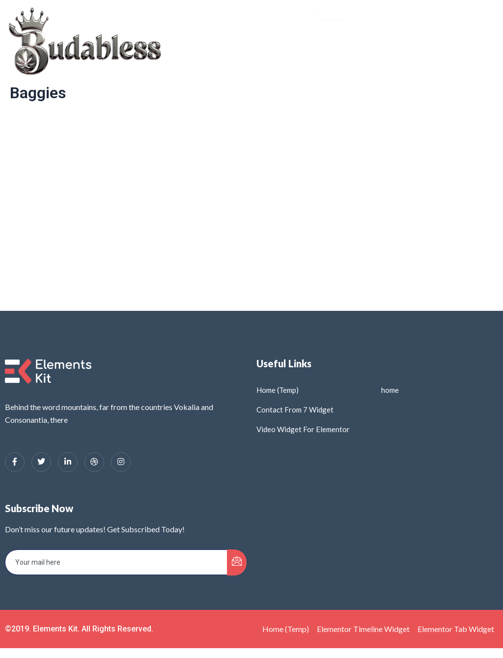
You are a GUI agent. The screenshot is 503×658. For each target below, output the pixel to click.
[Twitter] (41, 462)
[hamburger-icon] (330, 13)
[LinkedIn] (68, 462)
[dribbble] (94, 462)
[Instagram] (121, 462)
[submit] (237, 562)
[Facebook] (15, 462)
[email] (116, 562)
